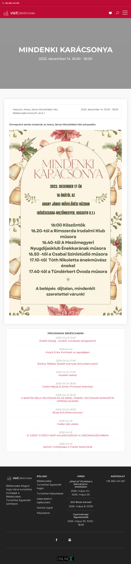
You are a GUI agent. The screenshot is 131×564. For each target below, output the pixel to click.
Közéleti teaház (68, 375)
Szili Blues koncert (80, 502)
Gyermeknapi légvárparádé (81, 515)
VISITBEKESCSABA (19, 12)
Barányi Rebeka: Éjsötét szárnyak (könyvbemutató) (67, 363)
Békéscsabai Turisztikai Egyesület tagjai (49, 484)
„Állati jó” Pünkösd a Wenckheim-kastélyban (80, 484)
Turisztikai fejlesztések (50, 493)
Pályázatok (43, 512)
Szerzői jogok (45, 507)
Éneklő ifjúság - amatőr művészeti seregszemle (67, 340)
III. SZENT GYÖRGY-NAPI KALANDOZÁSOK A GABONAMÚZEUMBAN (67, 435)
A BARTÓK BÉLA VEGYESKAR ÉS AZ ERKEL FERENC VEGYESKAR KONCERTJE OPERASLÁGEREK (67, 399)
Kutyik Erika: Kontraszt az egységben (68, 352)
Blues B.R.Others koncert (68, 412)
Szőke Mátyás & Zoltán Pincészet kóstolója (67, 386)
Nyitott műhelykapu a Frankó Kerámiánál (67, 446)
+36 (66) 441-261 (115, 481)
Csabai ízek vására (67, 424)
